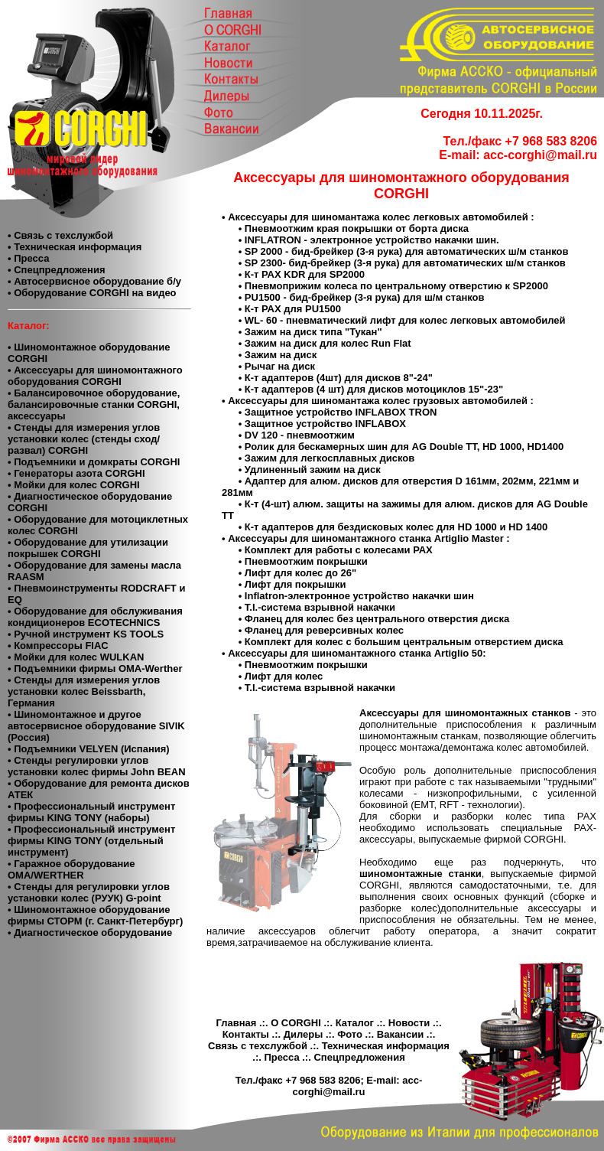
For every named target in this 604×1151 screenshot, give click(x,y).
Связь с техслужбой (257, 1046)
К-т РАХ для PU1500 (293, 309)
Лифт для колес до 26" (300, 573)
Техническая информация (386, 1046)
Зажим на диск (281, 354)
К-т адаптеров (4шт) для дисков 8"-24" (339, 377)
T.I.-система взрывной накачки (320, 607)
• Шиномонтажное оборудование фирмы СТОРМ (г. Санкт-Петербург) (95, 915)
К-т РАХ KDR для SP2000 (305, 274)
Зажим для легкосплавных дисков (329, 458)
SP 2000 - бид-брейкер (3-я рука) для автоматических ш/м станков (407, 251)
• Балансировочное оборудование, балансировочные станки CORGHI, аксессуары (94, 404)
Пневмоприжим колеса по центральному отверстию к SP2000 (396, 286)
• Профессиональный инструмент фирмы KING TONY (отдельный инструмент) (91, 840)
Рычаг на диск (280, 366)
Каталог (355, 1023)
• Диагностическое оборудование (90, 932)
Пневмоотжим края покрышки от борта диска (357, 228)
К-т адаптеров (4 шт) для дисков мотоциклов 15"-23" (374, 389)
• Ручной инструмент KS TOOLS (86, 634)
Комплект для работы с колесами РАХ (339, 550)
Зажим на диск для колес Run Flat (328, 343)
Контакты (245, 1034)
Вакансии (400, 1034)
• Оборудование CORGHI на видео (92, 292)
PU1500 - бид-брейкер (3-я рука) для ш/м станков (365, 297)
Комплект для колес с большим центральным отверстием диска (404, 641)
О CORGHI (296, 1023)
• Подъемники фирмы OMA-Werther (95, 668)
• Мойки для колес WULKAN (76, 657)
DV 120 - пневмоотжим (300, 435)
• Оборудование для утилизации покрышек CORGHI (88, 547)
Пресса (281, 1057)
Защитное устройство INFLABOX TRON (341, 412)
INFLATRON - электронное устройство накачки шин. (372, 240)
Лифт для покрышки (295, 584)
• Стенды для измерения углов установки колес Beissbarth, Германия (84, 691)
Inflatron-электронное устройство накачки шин (359, 596)
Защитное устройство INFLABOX (325, 423)
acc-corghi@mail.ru (540, 154)
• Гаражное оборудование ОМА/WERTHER (71, 869)
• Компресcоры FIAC (58, 645)
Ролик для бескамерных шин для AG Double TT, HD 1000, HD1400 (404, 446)
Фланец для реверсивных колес (324, 630)
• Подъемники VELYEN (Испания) (89, 749)
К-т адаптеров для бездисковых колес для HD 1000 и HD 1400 (396, 527)
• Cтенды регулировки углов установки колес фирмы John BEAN (97, 766)
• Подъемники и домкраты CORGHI (94, 462)
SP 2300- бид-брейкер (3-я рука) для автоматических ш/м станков (405, 263)
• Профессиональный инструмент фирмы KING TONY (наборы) (91, 811)
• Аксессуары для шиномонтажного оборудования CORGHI (95, 375)
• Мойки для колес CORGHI (74, 485)
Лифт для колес (284, 676)
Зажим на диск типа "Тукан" (313, 331)
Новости (409, 1023)
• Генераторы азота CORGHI (76, 473)
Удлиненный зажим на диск (313, 469)
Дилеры (303, 1034)
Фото (349, 1034)
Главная (236, 1023)
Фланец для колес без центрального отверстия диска (377, 618)
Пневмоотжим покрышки (306, 561)
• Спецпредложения (56, 270)
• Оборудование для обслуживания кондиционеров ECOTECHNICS (95, 616)
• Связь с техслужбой (60, 235)
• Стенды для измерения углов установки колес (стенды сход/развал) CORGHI (84, 439)
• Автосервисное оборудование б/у (94, 281)
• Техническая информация (74, 247)
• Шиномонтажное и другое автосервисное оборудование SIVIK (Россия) (96, 726)
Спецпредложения (358, 1057)
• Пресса (28, 258)
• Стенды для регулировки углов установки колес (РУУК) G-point (89, 892)
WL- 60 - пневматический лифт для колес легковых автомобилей (405, 320)
